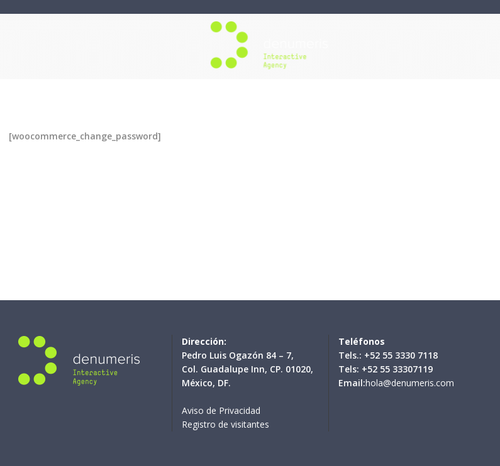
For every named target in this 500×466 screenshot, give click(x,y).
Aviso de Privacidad (221, 410)
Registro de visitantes (225, 424)
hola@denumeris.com (409, 383)
